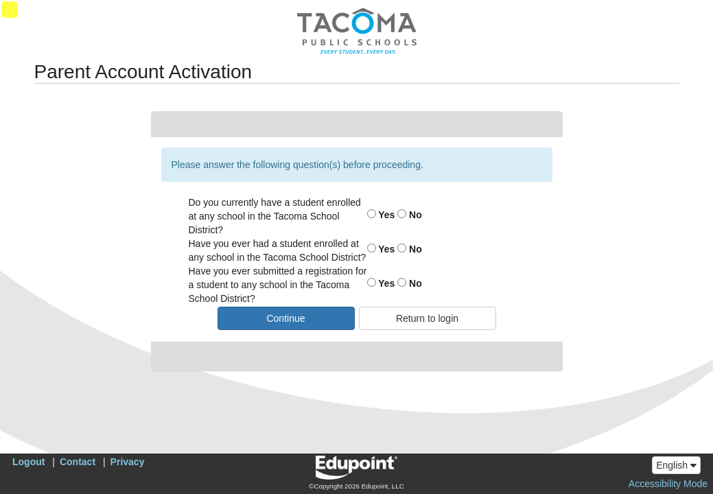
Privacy (127, 461)
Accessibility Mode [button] (668, 483)
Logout (28, 461)
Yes (381, 214)
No (409, 214)
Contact (77, 461)
